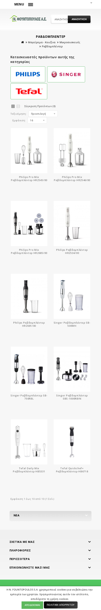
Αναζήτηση (79, 19)
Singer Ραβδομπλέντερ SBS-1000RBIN (72, 397)
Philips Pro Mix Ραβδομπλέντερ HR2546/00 (72, 178)
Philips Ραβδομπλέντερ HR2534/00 (72, 251)
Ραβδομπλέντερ (52, 46)
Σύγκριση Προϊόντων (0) (40, 106)
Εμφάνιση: (19, 120)
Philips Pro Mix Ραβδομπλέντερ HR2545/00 (29, 178)
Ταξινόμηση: (18, 113)
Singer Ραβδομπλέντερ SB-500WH (72, 324)
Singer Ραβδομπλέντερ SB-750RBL (28, 397)
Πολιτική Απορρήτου (61, 604)
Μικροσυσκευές (70, 42)
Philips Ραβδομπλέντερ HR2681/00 (29, 324)
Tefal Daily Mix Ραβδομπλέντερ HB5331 (29, 470)
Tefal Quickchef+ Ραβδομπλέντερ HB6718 (72, 470)
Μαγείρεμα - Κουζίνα (41, 42)
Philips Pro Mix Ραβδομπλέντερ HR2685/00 (29, 251)
